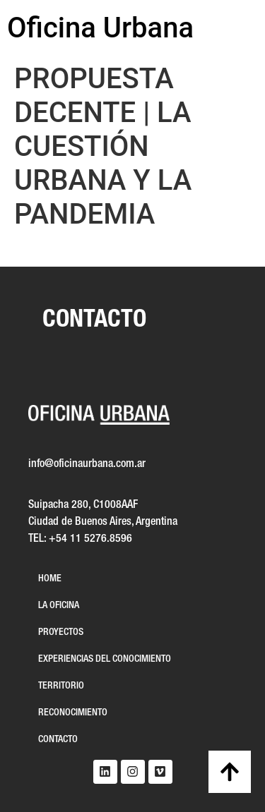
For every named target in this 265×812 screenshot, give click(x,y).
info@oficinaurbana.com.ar (87, 464)
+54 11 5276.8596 (90, 539)
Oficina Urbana (100, 27)
